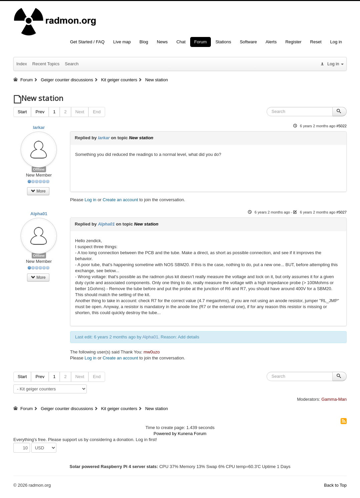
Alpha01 (38, 213)
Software (248, 41)
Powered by (164, 433)
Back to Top (335, 485)
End (96, 111)
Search (71, 63)
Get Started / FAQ (87, 41)
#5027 (341, 212)
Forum (200, 41)
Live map (122, 41)
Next (79, 111)
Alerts (271, 41)
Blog (143, 41)
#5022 (341, 126)
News (162, 41)
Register (293, 41)
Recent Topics (45, 63)
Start (22, 111)
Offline (39, 169)
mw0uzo (151, 351)
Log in (336, 41)
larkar (39, 127)
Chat (181, 41)
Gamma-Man (334, 399)
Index (21, 63)
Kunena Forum (192, 433)
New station (141, 137)
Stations (223, 41)
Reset (316, 41)
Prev (39, 111)
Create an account (120, 199)
